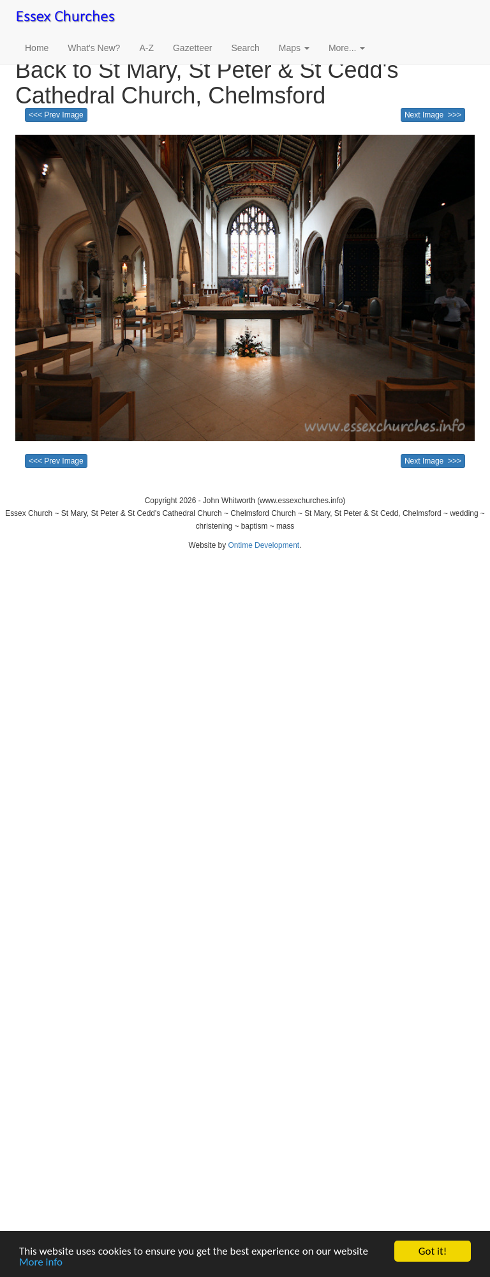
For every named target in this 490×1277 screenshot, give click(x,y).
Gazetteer (192, 48)
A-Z (146, 48)
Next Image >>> (433, 114)
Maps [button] (294, 48)
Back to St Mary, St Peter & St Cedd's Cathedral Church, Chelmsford (206, 83)
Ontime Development (263, 545)
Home (36, 48)
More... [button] (347, 48)
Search (245, 48)
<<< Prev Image (56, 114)
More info (41, 1262)
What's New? (94, 48)
